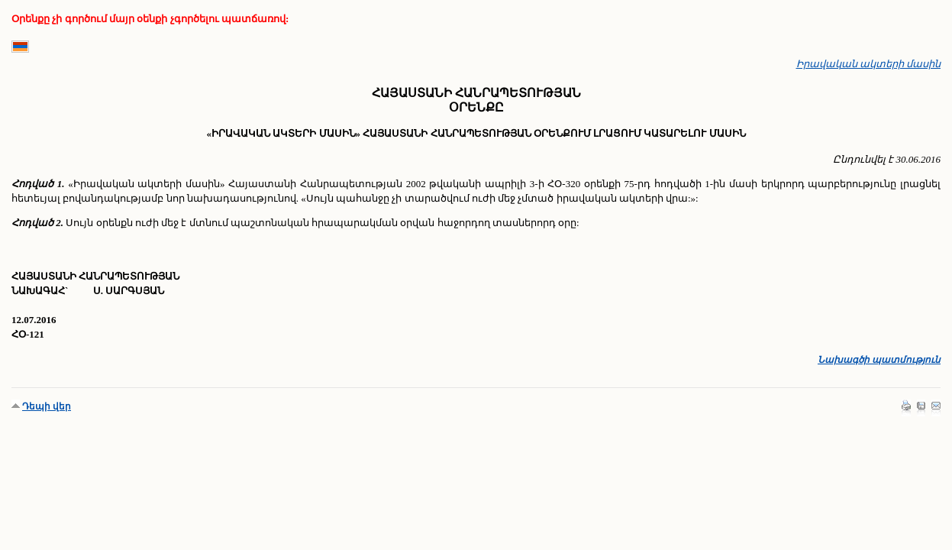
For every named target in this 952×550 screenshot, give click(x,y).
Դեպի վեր (46, 406)
